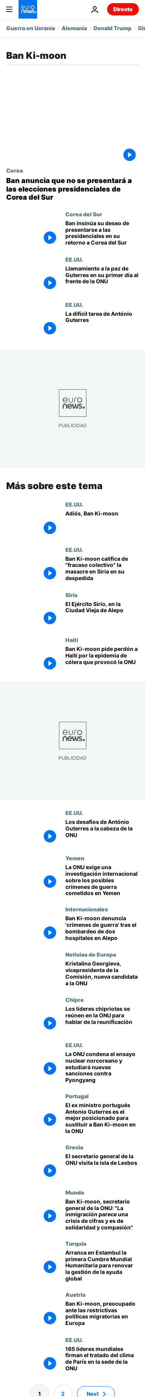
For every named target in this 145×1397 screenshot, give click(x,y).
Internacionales (86, 909)
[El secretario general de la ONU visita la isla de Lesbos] (102, 1166)
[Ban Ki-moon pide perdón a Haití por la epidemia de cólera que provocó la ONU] (102, 659)
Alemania (74, 28)
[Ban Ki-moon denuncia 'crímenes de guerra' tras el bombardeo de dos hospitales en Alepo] (102, 928)
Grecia (74, 1147)
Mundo (74, 1192)
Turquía (75, 1243)
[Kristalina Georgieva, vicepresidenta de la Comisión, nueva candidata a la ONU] (102, 973)
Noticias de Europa (90, 954)
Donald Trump (112, 28)
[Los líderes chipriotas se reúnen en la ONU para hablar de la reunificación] (102, 1019)
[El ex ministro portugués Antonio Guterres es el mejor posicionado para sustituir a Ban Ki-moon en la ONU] (102, 1118)
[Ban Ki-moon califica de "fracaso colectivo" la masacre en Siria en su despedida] (102, 568)
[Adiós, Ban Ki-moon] (102, 523)
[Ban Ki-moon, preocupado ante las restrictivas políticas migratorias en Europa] (102, 1313)
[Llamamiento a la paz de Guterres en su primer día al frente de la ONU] (102, 278)
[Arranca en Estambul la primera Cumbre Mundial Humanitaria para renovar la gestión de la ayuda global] (102, 1265)
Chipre (74, 999)
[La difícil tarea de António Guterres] (102, 324)
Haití (71, 640)
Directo (123, 9)
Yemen (74, 858)
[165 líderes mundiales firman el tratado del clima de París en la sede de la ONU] (102, 1359)
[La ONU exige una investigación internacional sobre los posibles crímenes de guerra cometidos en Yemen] (102, 880)
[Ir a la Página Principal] (28, 9)
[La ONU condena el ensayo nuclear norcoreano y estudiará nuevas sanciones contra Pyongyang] (102, 1067)
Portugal (77, 1095)
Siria (71, 594)
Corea (14, 170)
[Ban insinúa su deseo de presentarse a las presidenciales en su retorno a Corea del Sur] (102, 233)
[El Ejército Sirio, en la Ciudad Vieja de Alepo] (102, 614)
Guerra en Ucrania (30, 28)
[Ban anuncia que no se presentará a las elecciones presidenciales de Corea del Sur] (72, 189)
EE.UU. (74, 259)
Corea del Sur (83, 214)
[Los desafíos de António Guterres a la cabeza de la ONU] (102, 832)
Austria (75, 1294)
